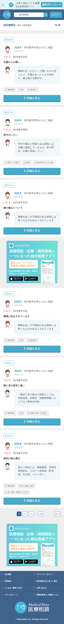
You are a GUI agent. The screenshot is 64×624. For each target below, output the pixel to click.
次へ (57, 514)
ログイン (56, 14)
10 (40, 514)
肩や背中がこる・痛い (44, 162)
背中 (27, 162)
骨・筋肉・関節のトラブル (16, 492)
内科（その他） (12, 162)
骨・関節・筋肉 (26, 486)
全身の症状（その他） (37, 413)
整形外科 (10, 90)
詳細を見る (32, 98)
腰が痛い (32, 90)
